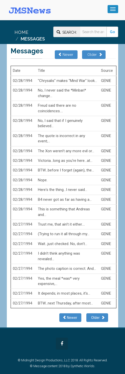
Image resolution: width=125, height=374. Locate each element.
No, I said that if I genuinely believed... (60, 123)
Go (112, 32)
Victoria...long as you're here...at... (65, 160)
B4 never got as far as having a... (65, 199)
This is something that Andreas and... (64, 212)
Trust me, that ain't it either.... (61, 224)
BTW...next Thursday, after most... (65, 303)
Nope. (42, 180)
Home (21, 32)
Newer (66, 54)
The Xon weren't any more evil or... (66, 151)
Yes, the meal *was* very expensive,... (59, 281)
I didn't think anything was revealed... (59, 256)
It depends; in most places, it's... (64, 293)
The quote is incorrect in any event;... (61, 138)
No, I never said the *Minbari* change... (62, 93)
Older (93, 54)
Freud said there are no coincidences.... (57, 108)
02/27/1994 (22, 224)
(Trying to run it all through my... (63, 234)
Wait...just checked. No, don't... (62, 243)
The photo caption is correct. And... (67, 268)
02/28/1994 (22, 80)
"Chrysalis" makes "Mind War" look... (67, 80)
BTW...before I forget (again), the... (66, 170)
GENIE (106, 80)
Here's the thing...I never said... (62, 189)
